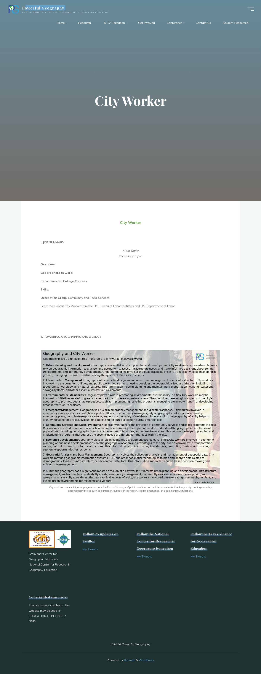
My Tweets (90, 549)
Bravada (129, 660)
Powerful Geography (44, 7)
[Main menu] (250, 9)
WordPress (146, 660)
